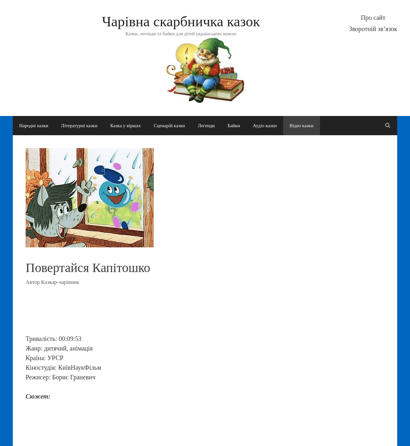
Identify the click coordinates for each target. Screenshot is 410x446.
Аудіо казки (265, 125)
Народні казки (33, 125)
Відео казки (302, 125)
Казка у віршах (125, 125)
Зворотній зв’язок (373, 28)
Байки (234, 125)
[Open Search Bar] (387, 125)
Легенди (206, 125)
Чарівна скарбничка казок (181, 21)
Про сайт (373, 17)
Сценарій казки (169, 125)
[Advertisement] (153, 313)
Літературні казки (79, 125)
